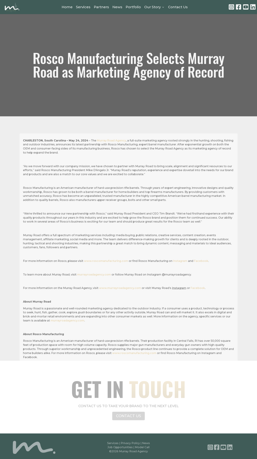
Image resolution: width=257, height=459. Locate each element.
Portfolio (133, 7)
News (117, 7)
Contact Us (178, 7)
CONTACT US (128, 418)
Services (83, 7)
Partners (101, 7)
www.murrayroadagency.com (120, 297)
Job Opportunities (120, 448)
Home (67, 7)
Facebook (201, 270)
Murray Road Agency (111, 149)
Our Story (154, 7)
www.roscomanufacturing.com (106, 270)
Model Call (142, 448)
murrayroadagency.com (93, 283)
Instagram (180, 270)
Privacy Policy (131, 444)
